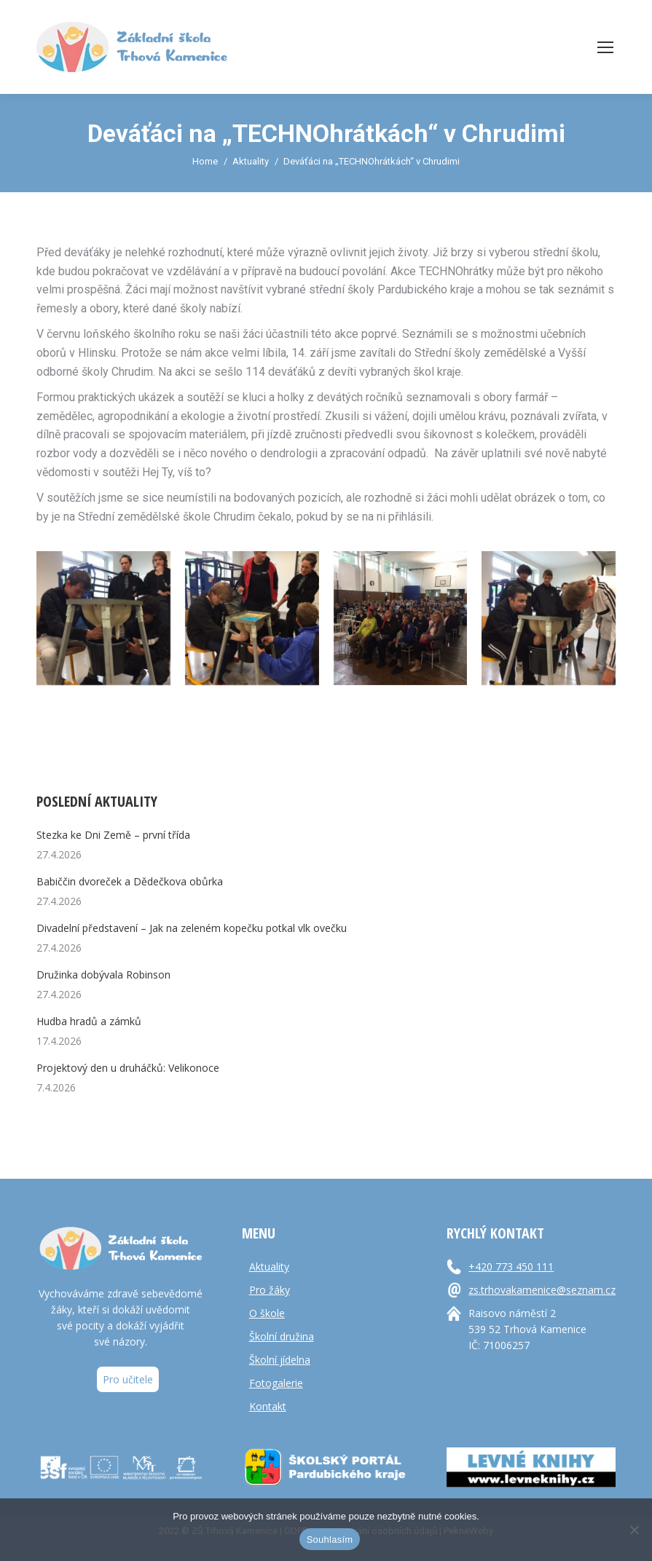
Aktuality (269, 1266)
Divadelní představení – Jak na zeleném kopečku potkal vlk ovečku (191, 928)
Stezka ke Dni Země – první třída (113, 835)
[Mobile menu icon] (605, 47)
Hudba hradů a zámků (88, 1021)
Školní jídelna (279, 1360)
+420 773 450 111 (511, 1266)
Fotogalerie (276, 1383)
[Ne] (634, 1529)
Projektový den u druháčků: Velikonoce (127, 1068)
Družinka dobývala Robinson (103, 974)
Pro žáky (269, 1290)
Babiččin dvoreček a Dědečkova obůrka (129, 881)
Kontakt (267, 1406)
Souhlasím (330, 1539)
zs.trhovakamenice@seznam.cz (542, 1290)
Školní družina (281, 1336)
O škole (267, 1313)
